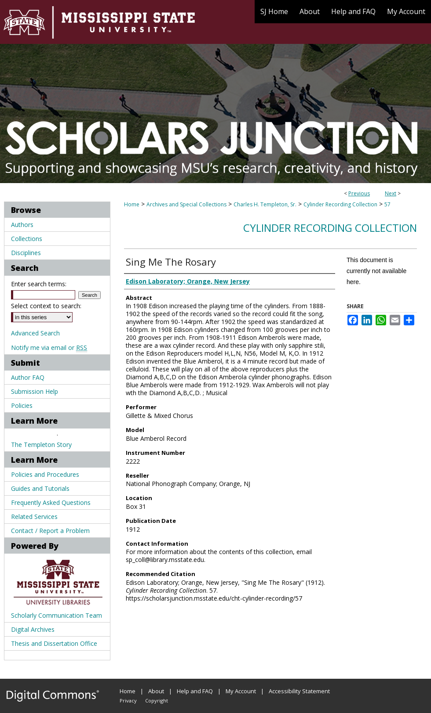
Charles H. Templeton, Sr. (265, 204)
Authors (22, 224)
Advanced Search (35, 333)
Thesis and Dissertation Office (54, 643)
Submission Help (34, 391)
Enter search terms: (38, 284)
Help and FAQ (195, 691)
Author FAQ (27, 377)
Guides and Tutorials (40, 488)
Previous (359, 193)
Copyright (156, 700)
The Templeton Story (41, 444)
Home (131, 204)
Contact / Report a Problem (50, 530)
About (156, 691)
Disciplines (26, 252)
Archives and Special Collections (186, 204)
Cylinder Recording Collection (340, 204)
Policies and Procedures (45, 474)
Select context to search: (46, 306)
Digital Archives (33, 629)
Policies (22, 405)
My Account (241, 691)
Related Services (34, 516)
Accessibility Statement (299, 691)
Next (390, 193)
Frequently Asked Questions (51, 502)
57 (387, 204)
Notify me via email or (49, 347)
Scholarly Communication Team (56, 615)
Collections (26, 238)
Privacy (128, 700)
